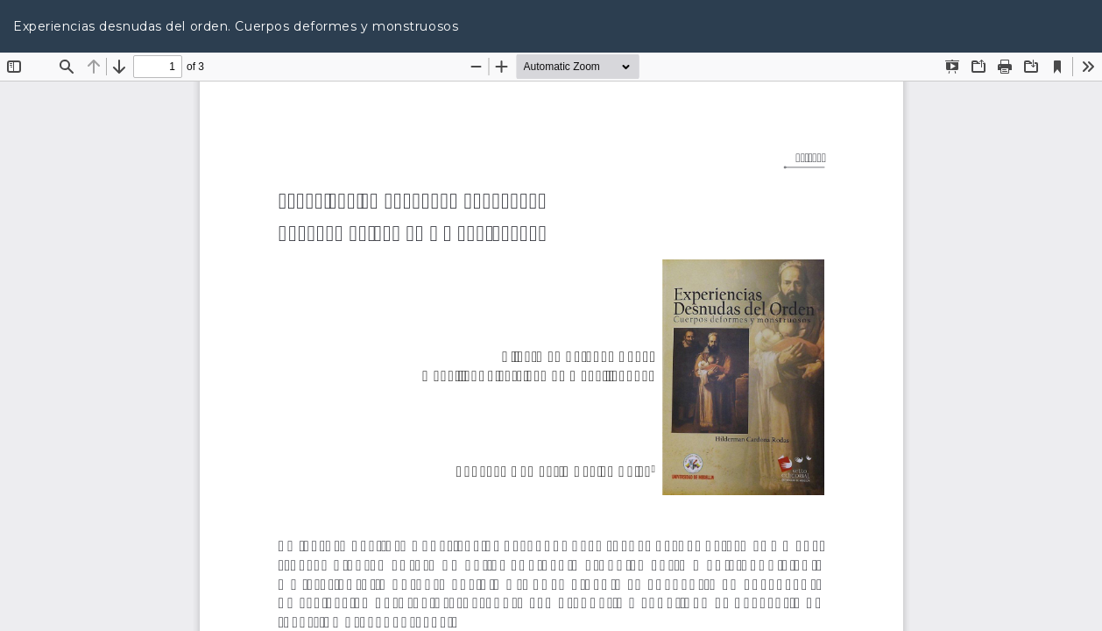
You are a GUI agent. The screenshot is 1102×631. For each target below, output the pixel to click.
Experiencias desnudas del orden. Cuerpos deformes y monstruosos (235, 26)
